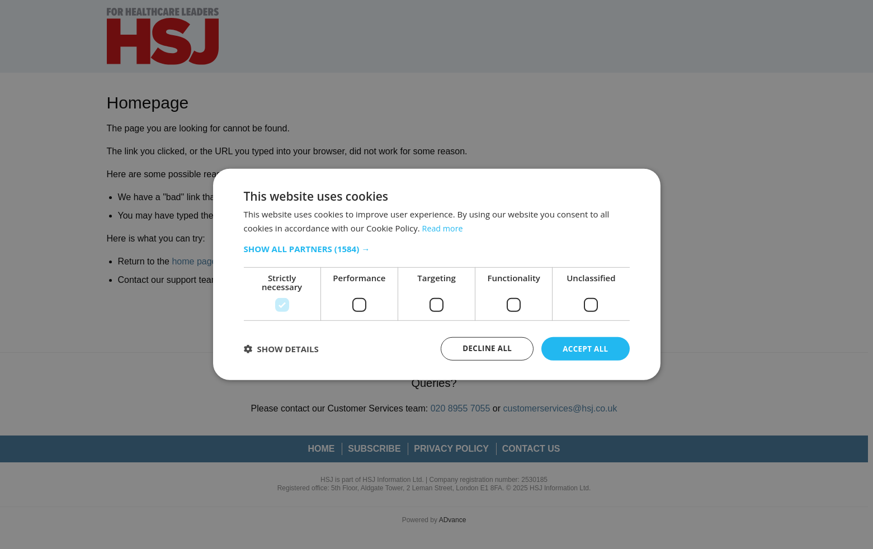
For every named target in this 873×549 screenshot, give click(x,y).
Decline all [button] (483, 348)
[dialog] (436, 274)
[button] (437, 248)
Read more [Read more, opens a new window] (443, 227)
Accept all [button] (584, 348)
